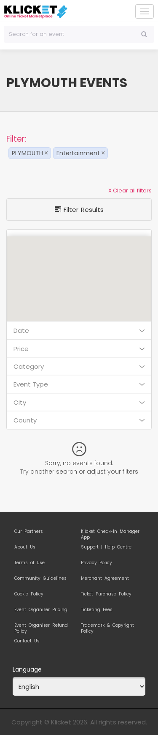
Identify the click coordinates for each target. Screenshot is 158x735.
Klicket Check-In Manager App (110, 533)
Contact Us (27, 641)
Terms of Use (29, 563)
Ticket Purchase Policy (106, 594)
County (79, 420)
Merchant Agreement (105, 578)
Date (79, 330)
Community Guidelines (40, 578)
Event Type (79, 384)
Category (79, 366)
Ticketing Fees (96, 610)
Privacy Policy (96, 563)
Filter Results (79, 209)
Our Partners (28, 532)
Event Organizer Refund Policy (41, 627)
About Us (24, 547)
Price (79, 348)
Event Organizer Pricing (40, 610)
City (79, 402)
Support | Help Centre (106, 547)
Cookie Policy (28, 594)
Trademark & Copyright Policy (107, 627)
